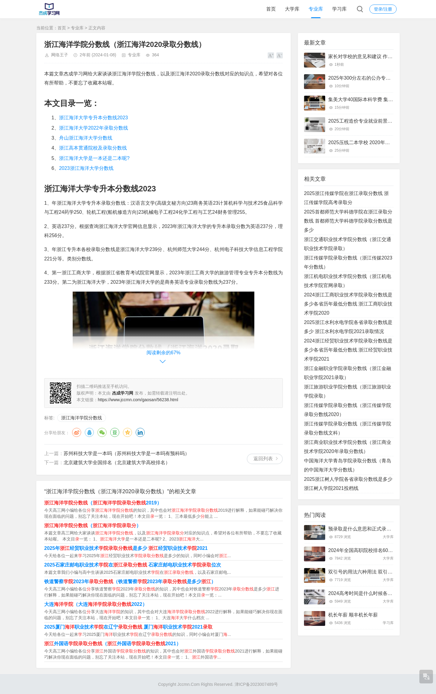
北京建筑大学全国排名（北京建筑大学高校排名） (117, 462)
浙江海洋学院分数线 (81, 417)
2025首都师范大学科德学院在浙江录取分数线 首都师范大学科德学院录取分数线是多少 (348, 221)
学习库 (339, 9)
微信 (102, 432)
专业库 (316, 9)
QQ (89, 432)
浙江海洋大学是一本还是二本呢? (94, 158)
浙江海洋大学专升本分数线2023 (93, 117)
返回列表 (263, 458)
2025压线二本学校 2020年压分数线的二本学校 (378, 142)
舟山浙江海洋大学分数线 (85, 137)
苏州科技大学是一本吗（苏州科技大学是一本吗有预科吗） (127, 453)
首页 (271, 9)
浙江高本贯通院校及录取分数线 (93, 147)
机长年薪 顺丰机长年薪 (353, 614)
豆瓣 (114, 432)
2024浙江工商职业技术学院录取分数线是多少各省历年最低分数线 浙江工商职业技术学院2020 (348, 304)
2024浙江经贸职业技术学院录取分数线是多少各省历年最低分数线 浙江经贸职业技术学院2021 (348, 350)
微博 (76, 432)
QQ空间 (127, 432)
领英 (140, 432)
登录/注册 (383, 9)
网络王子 (59, 54)
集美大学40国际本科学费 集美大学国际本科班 (377, 99)
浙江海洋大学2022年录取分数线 (93, 128)
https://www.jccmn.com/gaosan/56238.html (138, 399)
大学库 (292, 9)
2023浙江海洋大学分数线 (86, 168)
